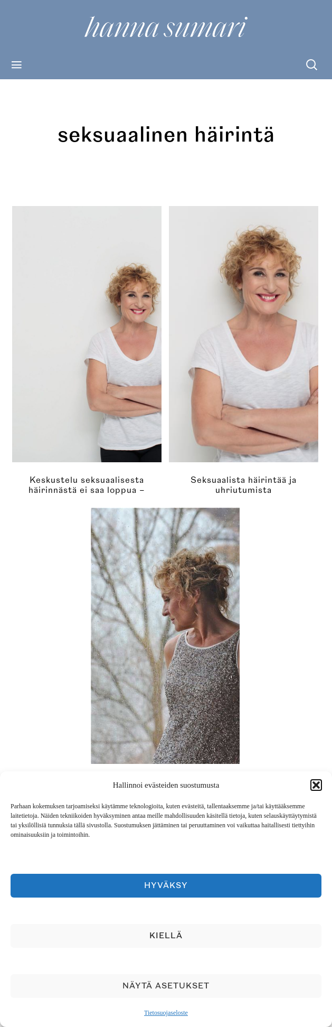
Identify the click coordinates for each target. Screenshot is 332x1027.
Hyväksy (166, 886)
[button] (316, 785)
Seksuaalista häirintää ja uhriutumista (244, 485)
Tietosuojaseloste (166, 1012)
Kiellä (166, 936)
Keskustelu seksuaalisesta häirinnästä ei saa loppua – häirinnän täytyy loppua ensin (87, 490)
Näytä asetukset (166, 986)
